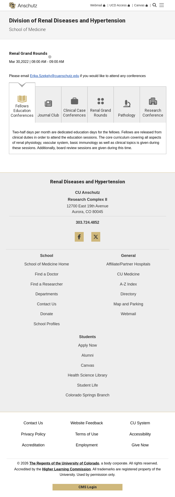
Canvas (87, 365)
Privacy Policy (33, 434)
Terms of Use (86, 434)
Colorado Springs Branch (87, 395)
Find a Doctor (46, 274)
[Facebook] (79, 243)
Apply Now (87, 345)
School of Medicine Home (46, 264)
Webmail (128, 314)
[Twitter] (96, 243)
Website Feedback (86, 423)
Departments (46, 294)
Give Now (140, 445)
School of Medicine (27, 29)
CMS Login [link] (87, 487)
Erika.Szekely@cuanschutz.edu (54, 76)
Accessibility (140, 434)
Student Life (87, 385)
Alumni (87, 355)
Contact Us (46, 304)
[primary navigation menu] (161, 5)
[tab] (22, 103)
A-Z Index (128, 284)
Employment (87, 445)
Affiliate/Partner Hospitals (128, 264)
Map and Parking (128, 304)
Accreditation (33, 445)
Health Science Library (87, 375)
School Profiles (47, 324)
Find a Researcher (47, 284)
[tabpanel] (87, 138)
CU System (140, 423)
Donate (46, 314)
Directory (128, 294)
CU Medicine (128, 274)
